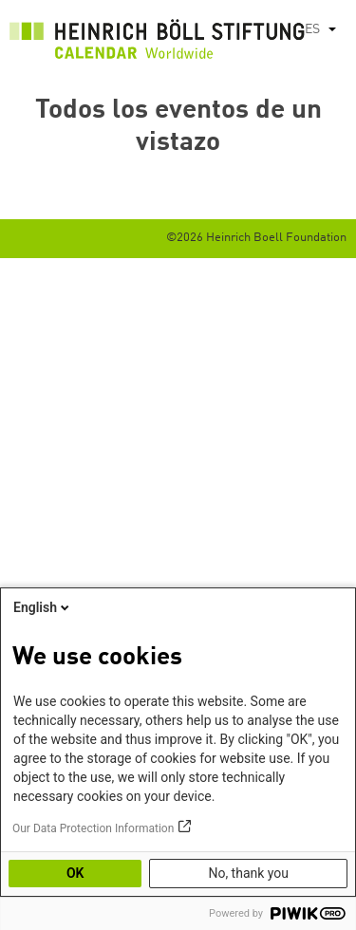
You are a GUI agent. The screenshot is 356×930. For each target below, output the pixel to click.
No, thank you (248, 873)
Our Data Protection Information (93, 828)
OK (75, 873)
